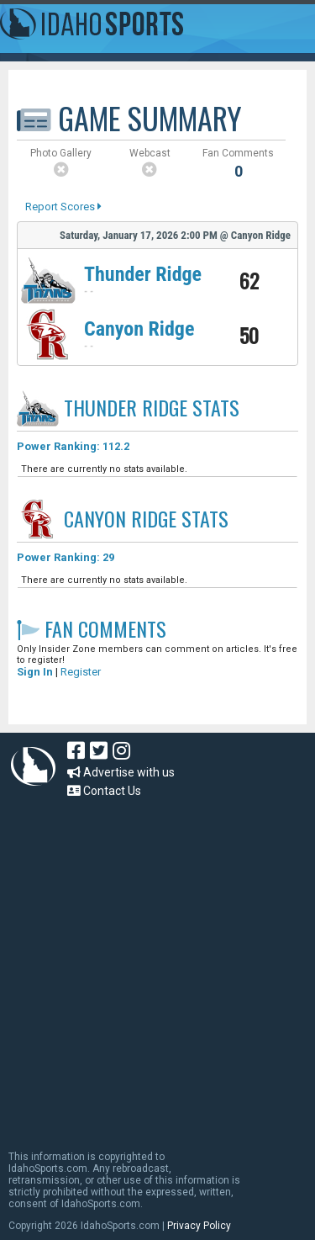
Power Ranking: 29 (65, 557)
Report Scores (63, 206)
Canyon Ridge (139, 329)
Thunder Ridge (143, 274)
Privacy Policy (199, 1226)
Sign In (35, 671)
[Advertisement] (157, 966)
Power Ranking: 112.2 (73, 446)
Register (80, 671)
